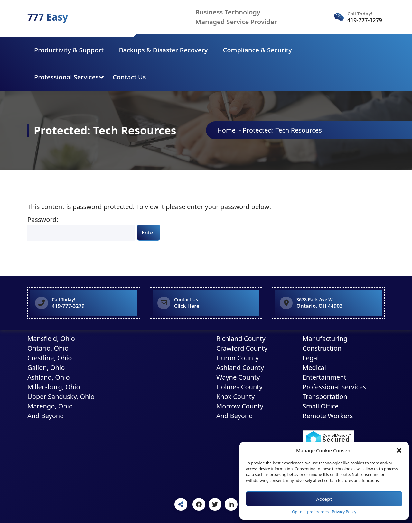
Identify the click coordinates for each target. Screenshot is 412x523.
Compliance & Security (257, 50)
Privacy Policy (344, 512)
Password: (81, 228)
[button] (399, 450)
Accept (324, 499)
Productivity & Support (69, 50)
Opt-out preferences (310, 512)
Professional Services (66, 77)
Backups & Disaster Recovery (163, 50)
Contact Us (129, 77)
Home (226, 130)
